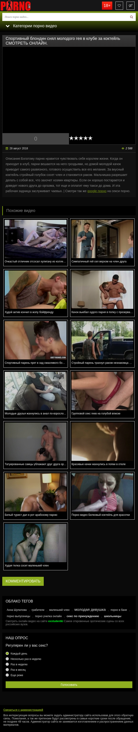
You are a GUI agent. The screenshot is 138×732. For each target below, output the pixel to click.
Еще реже (17, 675)
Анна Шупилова (17, 610)
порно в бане (118, 610)
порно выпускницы (18, 616)
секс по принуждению (83, 616)
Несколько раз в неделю (26, 659)
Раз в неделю (19, 664)
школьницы (112, 616)
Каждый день (19, 653)
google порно (97, 191)
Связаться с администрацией (23, 710)
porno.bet (22, 5)
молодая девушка (90, 609)
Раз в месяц (18, 669)
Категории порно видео (31, 26)
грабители (38, 610)
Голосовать (69, 685)
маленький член (59, 610)
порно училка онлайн (48, 616)
